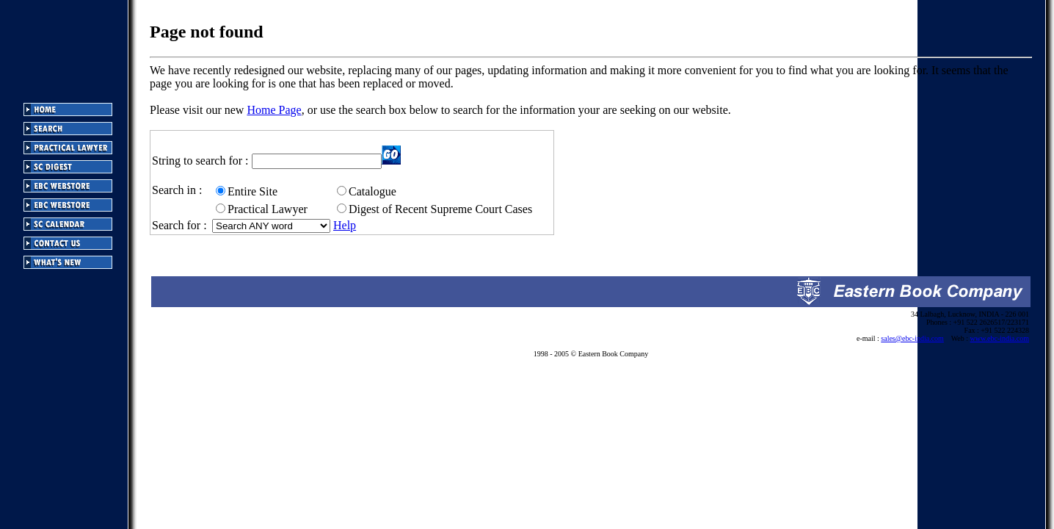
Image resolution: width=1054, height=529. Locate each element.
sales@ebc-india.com (912, 338)
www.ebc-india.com (999, 338)
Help (344, 225)
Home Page (274, 110)
